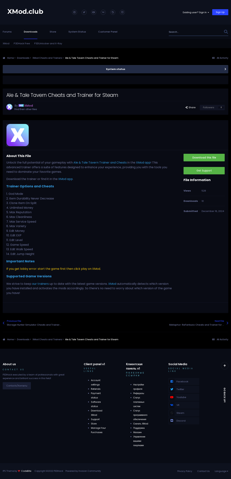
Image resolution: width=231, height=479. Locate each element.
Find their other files (25, 109)
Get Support (204, 170)
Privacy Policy (184, 471)
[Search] (188, 32)
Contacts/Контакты (16, 385)
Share (191, 107)
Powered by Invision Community (83, 470)
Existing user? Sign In (196, 12)
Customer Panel (107, 31)
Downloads (30, 31)
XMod (6, 43)
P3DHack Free (22, 43)
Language (221, 471)
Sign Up (220, 12)
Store (53, 31)
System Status (77, 31)
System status (115, 69)
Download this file (204, 157)
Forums (7, 31)
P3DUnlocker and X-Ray (48, 43)
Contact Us (203, 471)
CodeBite (26, 470)
